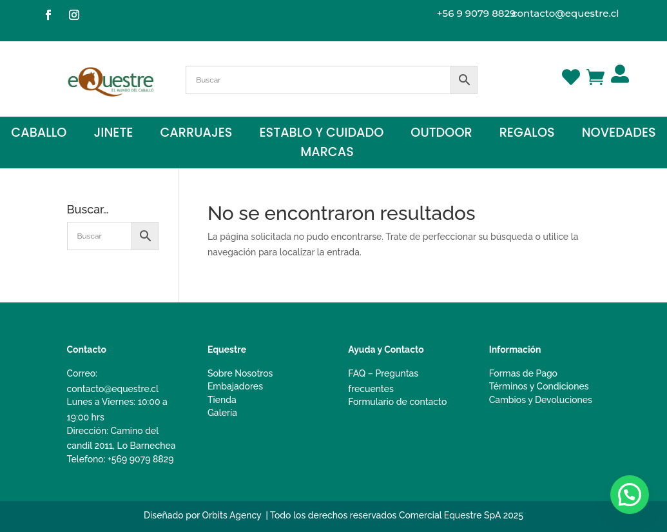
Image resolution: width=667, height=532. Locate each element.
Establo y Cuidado (322, 134)
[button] (629, 494)
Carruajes (196, 134)
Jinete (113, 134)
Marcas (327, 154)
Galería (222, 413)
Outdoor (441, 134)
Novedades (619, 134)
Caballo (38, 134)
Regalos (527, 134)
